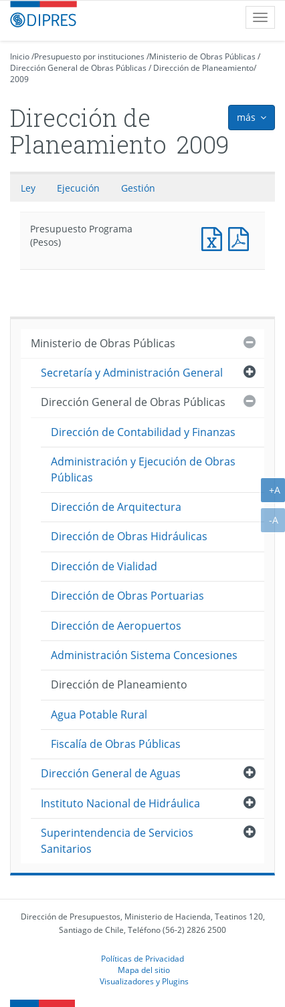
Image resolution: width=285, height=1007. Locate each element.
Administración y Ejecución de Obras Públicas (143, 469)
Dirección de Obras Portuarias (127, 595)
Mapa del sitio (144, 969)
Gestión (138, 188)
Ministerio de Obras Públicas (202, 56)
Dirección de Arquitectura (116, 506)
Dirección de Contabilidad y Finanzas (143, 432)
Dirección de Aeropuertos (116, 625)
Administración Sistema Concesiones (144, 655)
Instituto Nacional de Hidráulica (120, 803)
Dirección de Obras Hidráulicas (129, 536)
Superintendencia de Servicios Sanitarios (117, 840)
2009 (19, 79)
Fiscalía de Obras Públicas (116, 744)
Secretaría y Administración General (132, 372)
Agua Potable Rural (99, 714)
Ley (28, 188)
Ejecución (78, 188)
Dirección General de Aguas (111, 773)
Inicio (19, 56)
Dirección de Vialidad (104, 566)
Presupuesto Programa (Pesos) (214, 237)
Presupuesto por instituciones (89, 56)
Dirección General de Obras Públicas (78, 67)
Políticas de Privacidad (142, 958)
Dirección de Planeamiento (203, 67)
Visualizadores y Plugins (144, 981)
